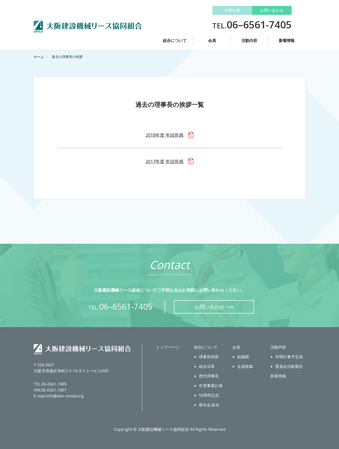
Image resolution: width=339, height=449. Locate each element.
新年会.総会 (209, 405)
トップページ (168, 347)
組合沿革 (207, 366)
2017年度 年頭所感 (164, 161)
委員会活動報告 (289, 366)
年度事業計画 (211, 385)
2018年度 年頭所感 (164, 135)
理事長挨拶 (209, 356)
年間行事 (232, 10)
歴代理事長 (209, 376)
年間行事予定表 (289, 356)
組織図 (243, 356)
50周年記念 (209, 395)
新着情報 (287, 40)
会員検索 (245, 366)
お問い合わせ (272, 10)
